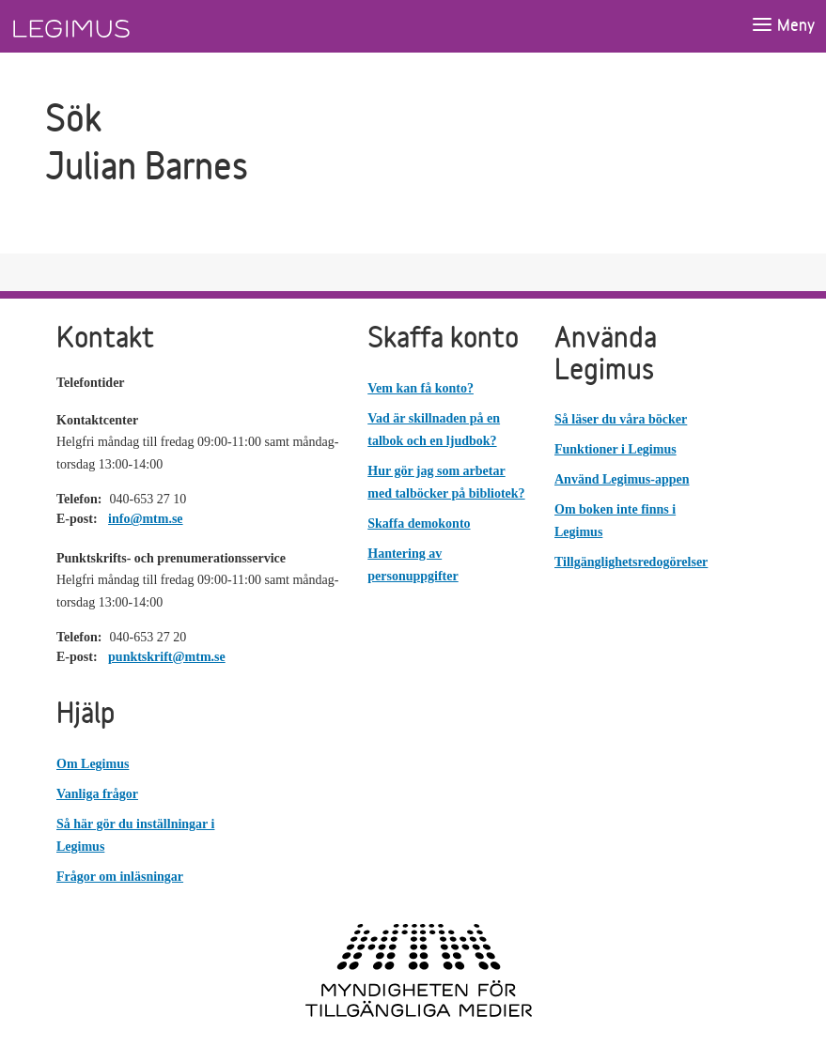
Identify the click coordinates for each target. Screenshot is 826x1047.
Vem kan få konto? (420, 388)
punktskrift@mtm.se (167, 657)
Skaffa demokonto (418, 523)
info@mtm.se (145, 519)
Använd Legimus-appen (622, 479)
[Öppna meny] (783, 26)
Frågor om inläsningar (119, 877)
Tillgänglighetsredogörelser (631, 562)
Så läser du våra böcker (620, 419)
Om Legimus (92, 764)
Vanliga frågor (97, 794)
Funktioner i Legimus (615, 449)
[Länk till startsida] (106, 26)
